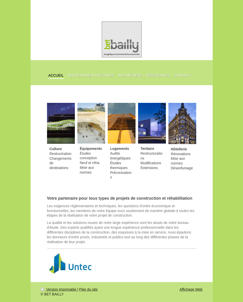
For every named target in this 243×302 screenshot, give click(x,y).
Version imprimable (59, 289)
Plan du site (88, 289)
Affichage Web (191, 289)
